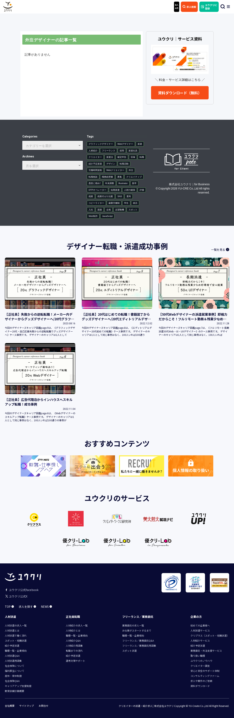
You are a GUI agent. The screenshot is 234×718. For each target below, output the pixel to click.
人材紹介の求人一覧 (77, 625)
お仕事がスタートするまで (136, 630)
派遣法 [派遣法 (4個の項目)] (109, 157)
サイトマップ (26, 705)
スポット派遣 (129, 650)
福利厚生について (14, 670)
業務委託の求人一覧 (133, 625)
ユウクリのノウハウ (201, 660)
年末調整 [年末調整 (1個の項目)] (109, 183)
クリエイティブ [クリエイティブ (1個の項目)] (134, 176)
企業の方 (196, 616)
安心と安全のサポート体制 (205, 670)
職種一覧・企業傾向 (16, 650)
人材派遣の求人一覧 (16, 625)
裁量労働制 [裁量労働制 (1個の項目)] (114, 203)
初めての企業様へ (200, 625)
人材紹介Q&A (73, 640)
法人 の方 (176, 6)
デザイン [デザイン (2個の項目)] (110, 163)
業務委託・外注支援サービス (206, 650)
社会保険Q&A (12, 681)
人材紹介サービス (200, 640)
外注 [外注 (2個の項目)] (131, 170)
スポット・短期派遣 (16, 640)
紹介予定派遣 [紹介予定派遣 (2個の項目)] (95, 163)
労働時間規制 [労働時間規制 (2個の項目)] (95, 170)
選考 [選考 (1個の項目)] (128, 196)
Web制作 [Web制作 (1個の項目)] (93, 216)
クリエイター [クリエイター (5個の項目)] (95, 157)
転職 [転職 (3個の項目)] (142, 157)
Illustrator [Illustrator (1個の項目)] (123, 183)
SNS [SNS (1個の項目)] (119, 196)
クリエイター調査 (200, 665)
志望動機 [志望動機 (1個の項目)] (119, 209)
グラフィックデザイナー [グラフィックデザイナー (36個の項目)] (101, 144)
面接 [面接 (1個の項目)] (99, 209)
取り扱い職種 (198, 655)
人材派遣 (10, 616)
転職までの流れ (74, 650)
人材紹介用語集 (74, 645)
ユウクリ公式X (16, 596)
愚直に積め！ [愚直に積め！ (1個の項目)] (95, 183)
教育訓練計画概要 (14, 691)
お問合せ (43, 705)
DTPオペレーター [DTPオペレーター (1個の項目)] (97, 189)
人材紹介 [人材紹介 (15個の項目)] (93, 150)
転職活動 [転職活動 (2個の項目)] (124, 163)
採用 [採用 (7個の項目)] (122, 150)
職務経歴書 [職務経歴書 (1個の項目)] (107, 176)
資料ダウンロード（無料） (180, 92)
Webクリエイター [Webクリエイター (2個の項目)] (115, 170)
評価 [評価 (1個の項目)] (142, 189)
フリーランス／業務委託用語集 (139, 645)
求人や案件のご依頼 (201, 681)
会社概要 (9, 705)
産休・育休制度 (13, 675)
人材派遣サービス (200, 630)
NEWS (46, 606)
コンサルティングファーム (205, 675)
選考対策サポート (75, 660)
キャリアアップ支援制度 (18, 686)
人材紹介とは (73, 630)
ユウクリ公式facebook (21, 589)
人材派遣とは (12, 630)
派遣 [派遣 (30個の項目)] (140, 144)
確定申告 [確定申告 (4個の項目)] (121, 157)
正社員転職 (73, 616)
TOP (9, 606)
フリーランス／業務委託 (137, 616)
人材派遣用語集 (13, 660)
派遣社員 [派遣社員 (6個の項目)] (132, 150)
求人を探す (27, 606)
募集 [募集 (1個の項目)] (119, 176)
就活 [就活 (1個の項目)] (135, 203)
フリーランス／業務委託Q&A (138, 640)
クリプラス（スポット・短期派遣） (210, 635)
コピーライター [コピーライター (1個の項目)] (96, 203)
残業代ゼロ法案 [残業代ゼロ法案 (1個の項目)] (105, 196)
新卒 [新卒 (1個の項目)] (134, 183)
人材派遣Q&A (12, 655)
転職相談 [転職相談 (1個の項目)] (93, 176)
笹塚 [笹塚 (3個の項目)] (133, 157)
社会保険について (14, 665)
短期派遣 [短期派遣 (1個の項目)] (115, 189)
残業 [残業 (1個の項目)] (91, 196)
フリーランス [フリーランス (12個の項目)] (108, 150)
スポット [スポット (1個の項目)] (132, 209)
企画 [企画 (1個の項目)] (108, 209)
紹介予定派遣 (12, 645)
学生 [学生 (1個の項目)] (126, 203)
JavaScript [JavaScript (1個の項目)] (107, 216)
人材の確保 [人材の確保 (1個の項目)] (129, 189)
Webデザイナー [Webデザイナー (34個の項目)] (125, 144)
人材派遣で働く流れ (16, 635)
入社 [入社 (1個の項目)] (91, 209)
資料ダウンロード (200, 686)
